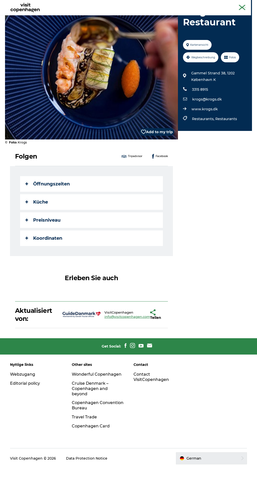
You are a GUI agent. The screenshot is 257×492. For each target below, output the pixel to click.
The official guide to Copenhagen (195, 5)
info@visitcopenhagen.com (112, 340)
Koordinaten (43, 262)
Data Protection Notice (87, 482)
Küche (36, 226)
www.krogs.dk (204, 133)
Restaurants (226, 142)
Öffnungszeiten (47, 208)
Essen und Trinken (132, 16)
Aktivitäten (97, 16)
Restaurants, (203, 142)
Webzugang (22, 398)
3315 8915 (200, 113)
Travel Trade (84, 440)
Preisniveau (42, 244)
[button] (136, 338)
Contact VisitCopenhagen (151, 401)
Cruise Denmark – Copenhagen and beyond (90, 412)
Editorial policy (25, 407)
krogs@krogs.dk (207, 123)
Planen (164, 16)
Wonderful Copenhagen (96, 398)
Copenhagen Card (238, 5)
